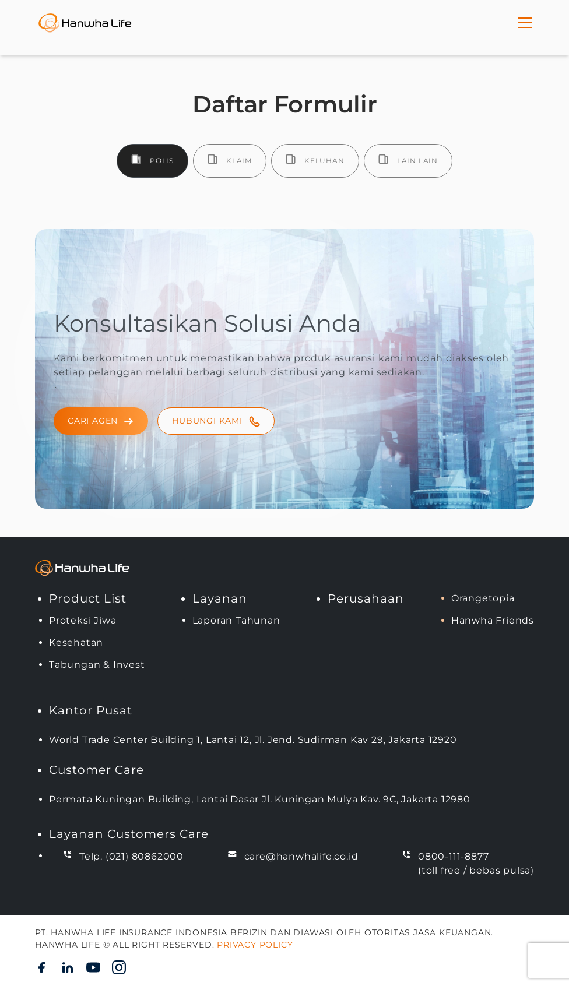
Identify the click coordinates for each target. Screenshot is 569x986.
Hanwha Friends (492, 620)
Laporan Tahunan (236, 620)
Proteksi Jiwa (82, 620)
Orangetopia (483, 598)
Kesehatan (76, 642)
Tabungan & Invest (97, 664)
